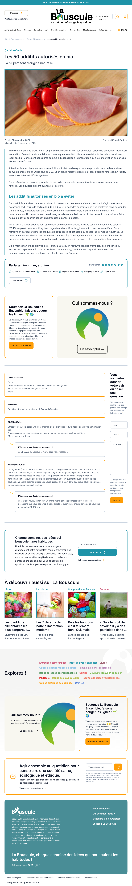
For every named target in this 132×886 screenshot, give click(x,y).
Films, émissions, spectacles (95, 667)
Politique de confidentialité (69, 877)
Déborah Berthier (119, 140)
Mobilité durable (89, 30)
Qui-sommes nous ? (102, 17)
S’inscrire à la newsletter (106, 818)
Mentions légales (14, 877)
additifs (76, 154)
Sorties (83, 672)
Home (6, 39)
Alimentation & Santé (13, 30)
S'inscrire (16, 13)
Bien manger (38, 39)
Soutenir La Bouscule (21, 345)
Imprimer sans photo (70, 271)
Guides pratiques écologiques (56, 683)
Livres (103, 662)
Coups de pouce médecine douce (57, 667)
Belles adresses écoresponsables (58, 672)
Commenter (17, 280)
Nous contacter (101, 808)
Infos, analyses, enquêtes (20, 39)
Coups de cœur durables (65, 677)
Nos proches (75, 30)
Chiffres (79, 683)
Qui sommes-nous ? (104, 813)
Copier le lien (109, 271)
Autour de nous (105, 30)
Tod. (38, 882)
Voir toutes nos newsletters (16, 19)
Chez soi (27, 30)
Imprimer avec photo (48, 271)
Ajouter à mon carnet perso (23, 271)
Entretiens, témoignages (53, 662)
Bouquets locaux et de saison (106, 672)
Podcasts (44, 677)
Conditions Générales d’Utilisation (39, 877)
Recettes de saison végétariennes (101, 677)
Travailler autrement (59, 30)
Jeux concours (91, 877)
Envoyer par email (91, 271)
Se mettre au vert (41, 30)
